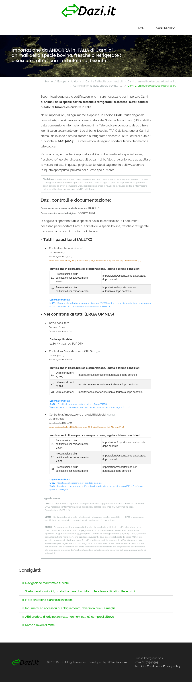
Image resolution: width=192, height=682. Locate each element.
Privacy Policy (171, 666)
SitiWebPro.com (117, 662)
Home (140, 27)
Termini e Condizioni (147, 666)
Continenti (165, 27)
